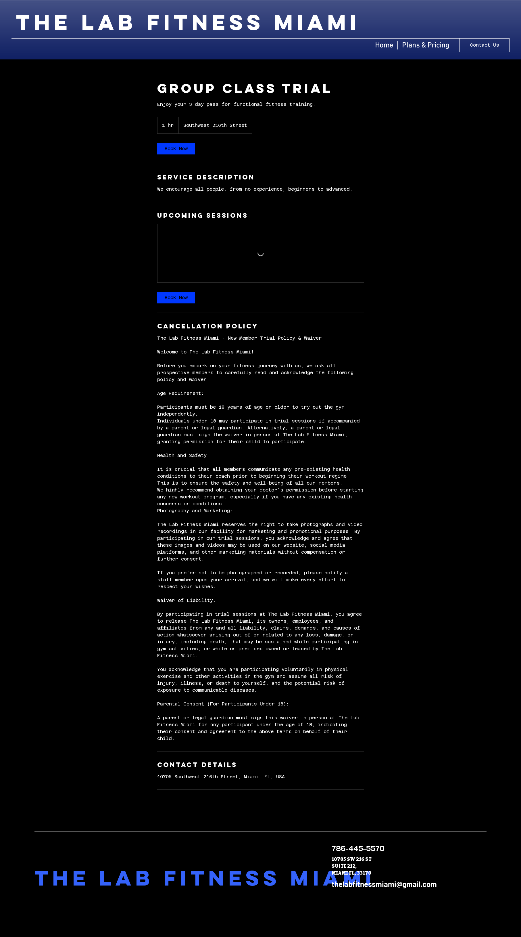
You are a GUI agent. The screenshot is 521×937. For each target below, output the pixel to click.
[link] (176, 148)
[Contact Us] (484, 45)
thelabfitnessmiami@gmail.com (384, 883)
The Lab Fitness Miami (205, 878)
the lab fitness (145, 22)
